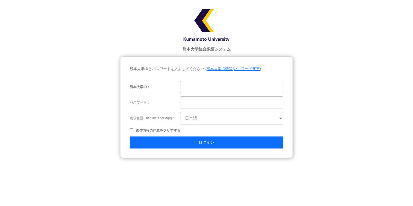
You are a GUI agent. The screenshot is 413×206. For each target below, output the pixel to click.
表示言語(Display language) (151, 118)
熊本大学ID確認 (219, 69)
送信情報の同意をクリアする (158, 130)
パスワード (138, 102)
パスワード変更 (247, 69)
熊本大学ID (138, 87)
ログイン (206, 142)
